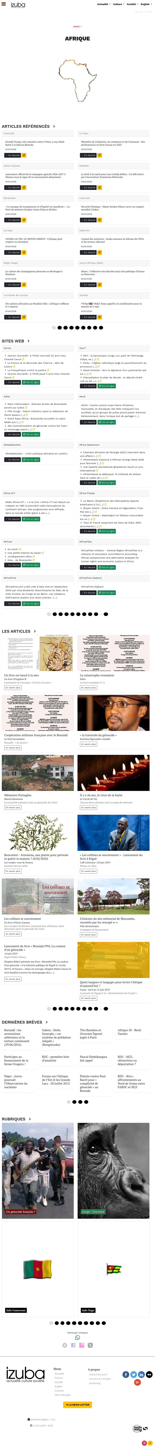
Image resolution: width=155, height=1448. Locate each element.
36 (71, 327)
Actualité (59, 1373)
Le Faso (83, 133)
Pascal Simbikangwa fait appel (93, 1058)
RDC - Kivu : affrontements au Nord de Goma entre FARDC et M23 (131, 1081)
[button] (2, 4)
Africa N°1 (9, 493)
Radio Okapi (11, 262)
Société (59, 1382)
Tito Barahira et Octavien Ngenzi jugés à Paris (91, 1033)
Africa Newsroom (89, 444)
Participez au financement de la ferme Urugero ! (16, 1060)
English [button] (145, 4)
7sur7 (82, 348)
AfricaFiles (85, 541)
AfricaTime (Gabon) (90, 577)
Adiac (7, 396)
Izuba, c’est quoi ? (98, 1374)
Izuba (34, 1425)
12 (59, 327)
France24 (9, 133)
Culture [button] (118, 4)
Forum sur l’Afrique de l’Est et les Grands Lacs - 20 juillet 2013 (56, 1079)
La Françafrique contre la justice (25, 370)
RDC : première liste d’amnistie (55, 1058)
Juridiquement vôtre (18, 556)
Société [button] (132, 4)
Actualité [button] (103, 4)
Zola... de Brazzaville (18, 560)
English (58, 1386)
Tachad (83, 295)
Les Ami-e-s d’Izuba (99, 1378)
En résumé (13, 155)
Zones (149, 11)
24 (65, 327)
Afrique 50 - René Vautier (129, 1032)
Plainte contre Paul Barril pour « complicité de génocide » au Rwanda (93, 1083)
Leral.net (84, 198)
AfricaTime (10, 577)
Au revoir (11, 549)
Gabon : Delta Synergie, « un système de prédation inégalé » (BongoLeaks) (56, 1037)
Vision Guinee (12, 165)
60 (83, 327)
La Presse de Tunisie (16, 295)
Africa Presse (87, 493)
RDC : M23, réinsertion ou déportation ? (127, 1060)
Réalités (84, 165)
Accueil (139, 11)
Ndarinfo (84, 230)
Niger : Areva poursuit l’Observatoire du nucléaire (16, 1081)
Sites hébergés (63, 1394)
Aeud (82, 396)
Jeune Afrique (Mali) (91, 262)
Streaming (94, 1383)
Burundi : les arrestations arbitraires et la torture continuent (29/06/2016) (16, 1037)
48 (77, 327)
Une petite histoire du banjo (22, 552)
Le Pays (8, 230)
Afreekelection (12, 444)
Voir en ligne (31, 382)
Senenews (10, 198)
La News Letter (77, 1404)
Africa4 (8, 541)
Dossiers (59, 1390)
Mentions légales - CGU (42, 1419)
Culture (59, 1377)
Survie (7, 348)
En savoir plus (13, 687)
